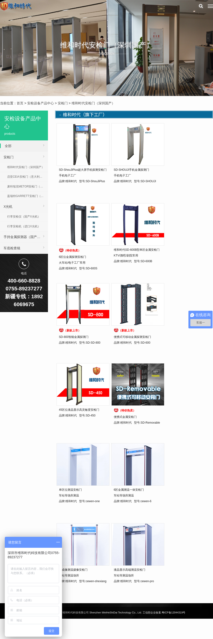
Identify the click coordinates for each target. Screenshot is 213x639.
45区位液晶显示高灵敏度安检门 (79, 409)
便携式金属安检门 (125, 417)
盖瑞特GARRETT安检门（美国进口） (27, 196)
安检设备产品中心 (40, 103)
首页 (20, 103)
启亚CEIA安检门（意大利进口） (27, 176)
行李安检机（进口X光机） (24, 226)
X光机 (24, 206)
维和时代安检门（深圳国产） (93, 103)
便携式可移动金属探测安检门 (132, 337)
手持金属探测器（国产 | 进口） (26, 236)
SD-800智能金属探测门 (74, 337)
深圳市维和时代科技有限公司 (72, 612)
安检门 (63, 103)
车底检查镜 (24, 247)
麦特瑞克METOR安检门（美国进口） (27, 186)
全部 (24, 145)
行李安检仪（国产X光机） (24, 216)
